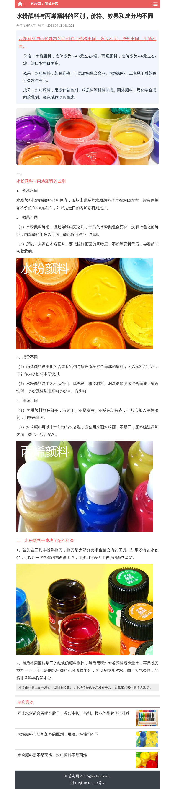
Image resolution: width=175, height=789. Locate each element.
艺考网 (36, 4)
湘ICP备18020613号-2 (87, 783)
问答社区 (51, 4)
